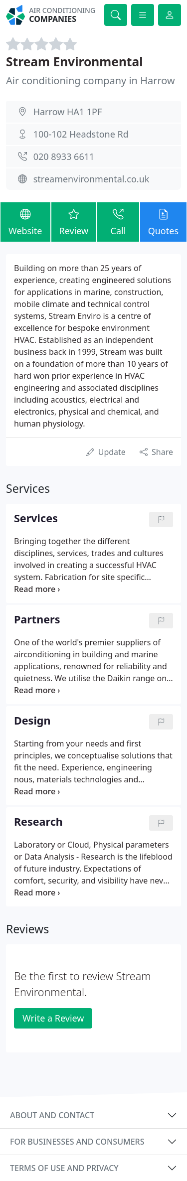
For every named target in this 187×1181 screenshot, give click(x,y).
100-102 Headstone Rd (81, 134)
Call (118, 221)
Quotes (163, 221)
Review (74, 221)
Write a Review (53, 1018)
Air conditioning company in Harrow (90, 80)
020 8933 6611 (64, 156)
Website (25, 221)
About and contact (52, 1115)
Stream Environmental (74, 61)
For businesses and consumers (77, 1141)
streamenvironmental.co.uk (91, 179)
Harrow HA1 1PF (67, 112)
